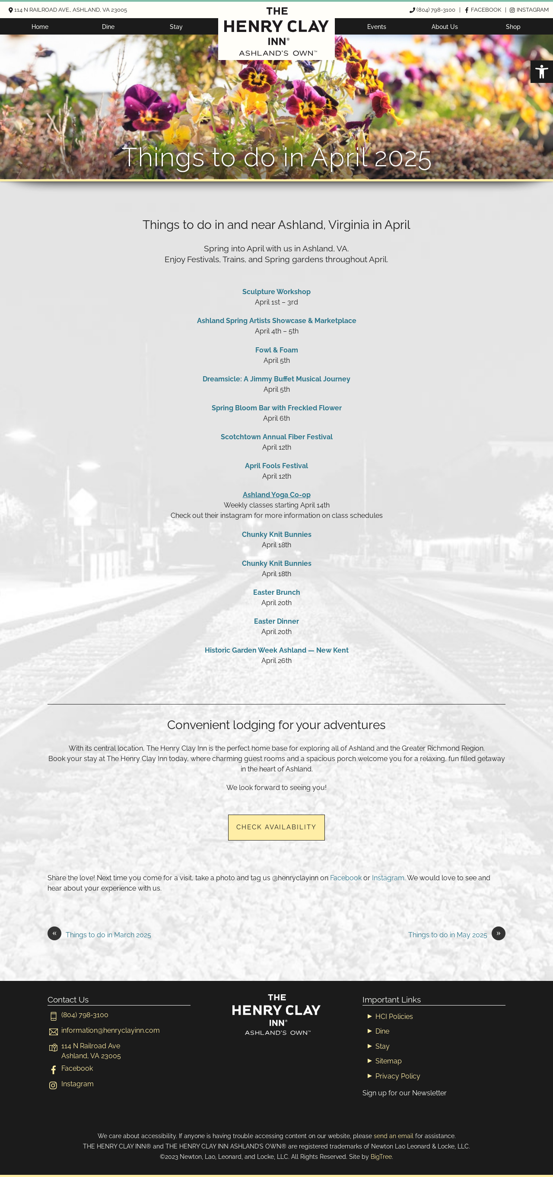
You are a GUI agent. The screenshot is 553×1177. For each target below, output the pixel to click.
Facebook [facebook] (70, 1068)
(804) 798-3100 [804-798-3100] (78, 1015)
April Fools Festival (276, 466)
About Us (445, 26)
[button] (542, 71)
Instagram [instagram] (71, 1084)
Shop (513, 26)
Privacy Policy (397, 1076)
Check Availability (276, 827)
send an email (393, 1135)
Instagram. (389, 878)
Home (40, 26)
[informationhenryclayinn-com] (104, 1030)
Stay (176, 26)
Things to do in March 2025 (99, 935)
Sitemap (388, 1061)
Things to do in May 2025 (456, 935)
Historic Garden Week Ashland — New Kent (277, 650)
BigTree (381, 1156)
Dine (108, 26)
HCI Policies (394, 1016)
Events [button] (376, 26)
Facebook (346, 878)
